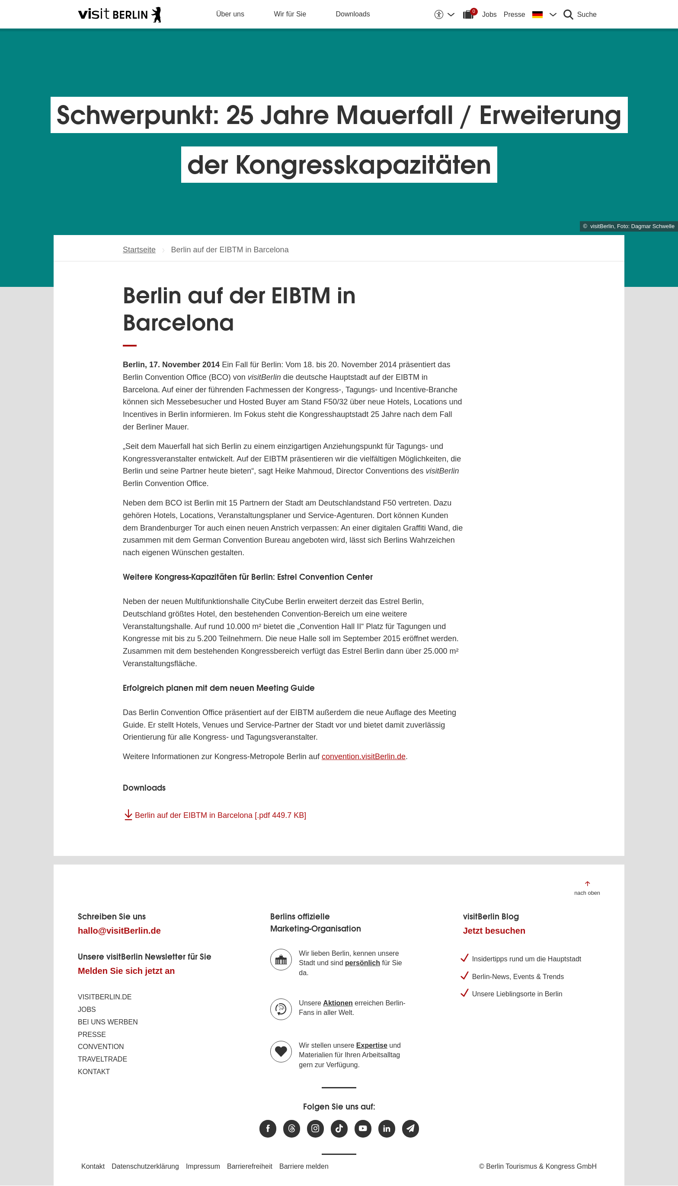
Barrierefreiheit (249, 1166)
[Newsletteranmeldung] (410, 1129)
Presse (514, 14)
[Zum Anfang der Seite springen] (587, 887)
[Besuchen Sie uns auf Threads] (291, 1129)
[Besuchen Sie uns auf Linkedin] (386, 1129)
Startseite (139, 249)
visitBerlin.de (104, 997)
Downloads (353, 14)
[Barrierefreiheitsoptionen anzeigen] (444, 14)
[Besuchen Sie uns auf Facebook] (267, 1129)
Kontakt (94, 1071)
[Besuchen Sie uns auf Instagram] (315, 1129)
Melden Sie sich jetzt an (126, 971)
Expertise (371, 1045)
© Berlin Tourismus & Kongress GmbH (538, 1166)
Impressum (203, 1166)
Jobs (489, 14)
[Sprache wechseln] (544, 14)
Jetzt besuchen (494, 930)
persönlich (362, 963)
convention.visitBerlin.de (364, 756)
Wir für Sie (290, 14)
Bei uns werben (108, 1022)
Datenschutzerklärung (145, 1166)
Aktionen (337, 1003)
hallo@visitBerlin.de (119, 930)
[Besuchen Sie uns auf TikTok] (339, 1129)
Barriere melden (304, 1166)
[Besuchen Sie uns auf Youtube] (363, 1129)
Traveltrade (102, 1059)
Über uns (230, 14)
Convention (101, 1046)
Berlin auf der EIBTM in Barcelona (220, 815)
